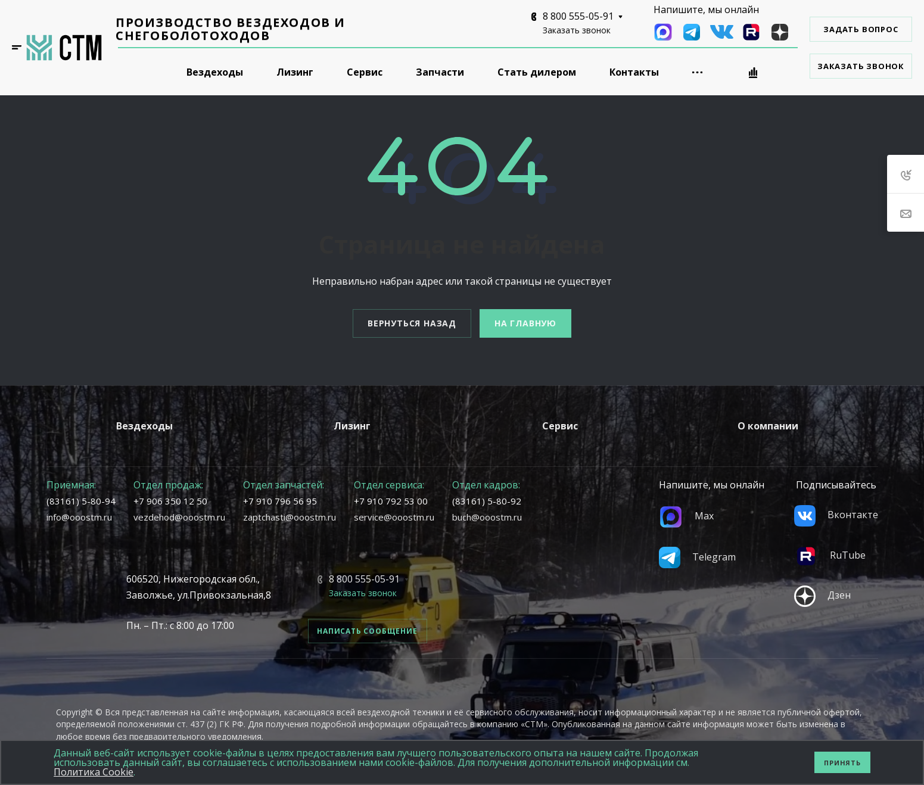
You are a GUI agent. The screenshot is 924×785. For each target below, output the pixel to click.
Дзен (822, 595)
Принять (842, 762)
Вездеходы (144, 425)
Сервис (560, 425)
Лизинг (352, 425)
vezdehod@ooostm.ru (179, 517)
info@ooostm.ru (79, 517)
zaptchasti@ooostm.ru (289, 517)
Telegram (697, 556)
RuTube (830, 555)
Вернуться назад (412, 323)
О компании (768, 425)
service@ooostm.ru (394, 517)
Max (686, 515)
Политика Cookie (93, 771)
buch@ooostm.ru (487, 517)
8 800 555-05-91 (578, 16)
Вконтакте (836, 514)
